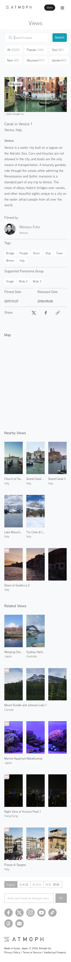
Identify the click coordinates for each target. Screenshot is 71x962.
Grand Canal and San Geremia (35, 479)
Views (35, 22)
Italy (19, 129)
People (24, 253)
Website (24, 233)
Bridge (10, 253)
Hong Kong (11, 816)
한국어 (36, 884)
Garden (59, 60)
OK (61, 898)
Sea (58, 50)
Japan (8, 656)
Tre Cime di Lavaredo (35, 532)
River (36, 253)
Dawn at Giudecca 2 (17, 585)
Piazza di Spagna (15, 865)
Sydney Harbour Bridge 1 (35, 652)
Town (59, 253)
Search (59, 37)
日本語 (23, 884)
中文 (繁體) (52, 884)
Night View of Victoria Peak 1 (22, 811)
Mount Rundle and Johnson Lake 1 (25, 705)
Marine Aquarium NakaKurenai (23, 758)
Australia (31, 656)
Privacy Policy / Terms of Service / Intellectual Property (35, 952)
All (13, 50)
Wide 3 (37, 281)
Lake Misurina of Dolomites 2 (13, 532)
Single (10, 281)
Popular (35, 50)
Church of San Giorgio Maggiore (13, 479)
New (13, 60)
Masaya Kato (30, 226)
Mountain (36, 60)
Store (49, 7)
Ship (48, 253)
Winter (10, 260)
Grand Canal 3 (57, 479)
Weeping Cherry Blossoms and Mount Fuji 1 (13, 652)
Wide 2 (23, 281)
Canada (9, 709)
